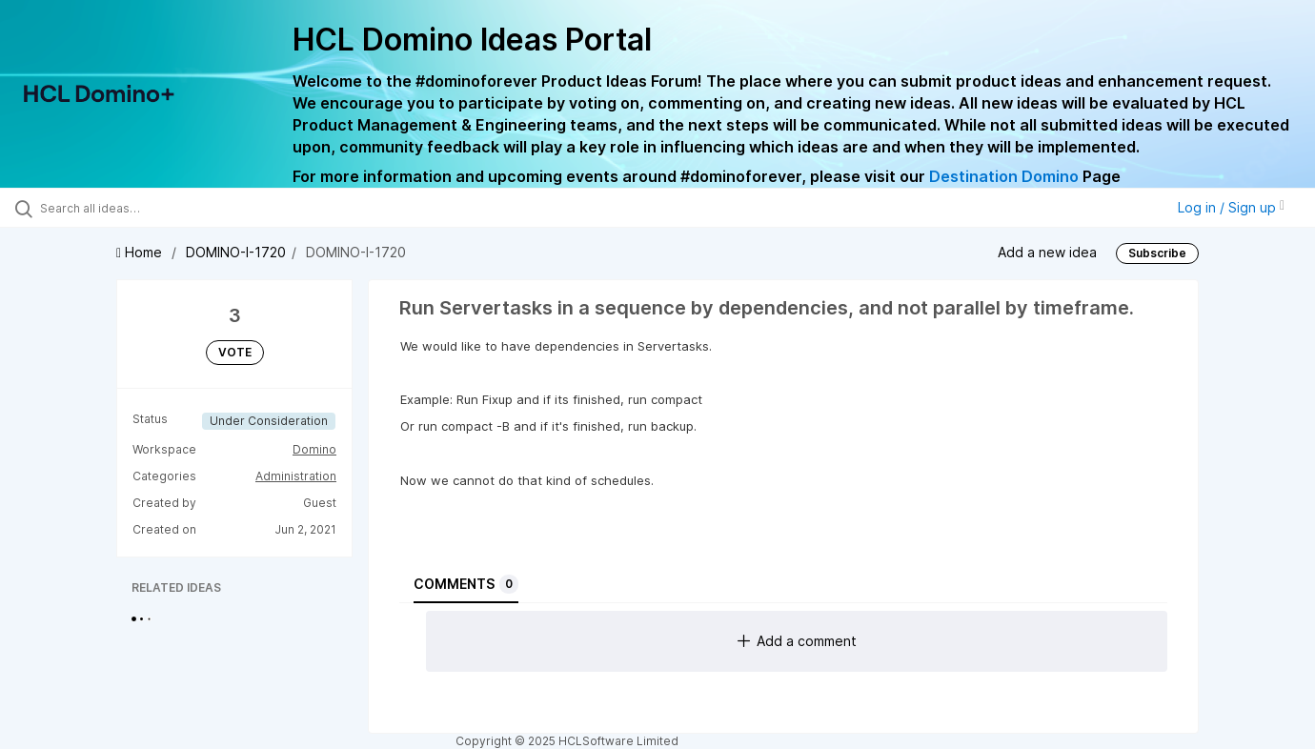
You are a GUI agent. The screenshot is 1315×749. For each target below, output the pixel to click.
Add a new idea (1047, 252)
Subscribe (1157, 253)
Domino (314, 449)
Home (141, 252)
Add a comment (797, 641)
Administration (295, 476)
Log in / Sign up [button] (1231, 207)
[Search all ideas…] (155, 207)
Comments (466, 584)
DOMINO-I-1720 (236, 252)
